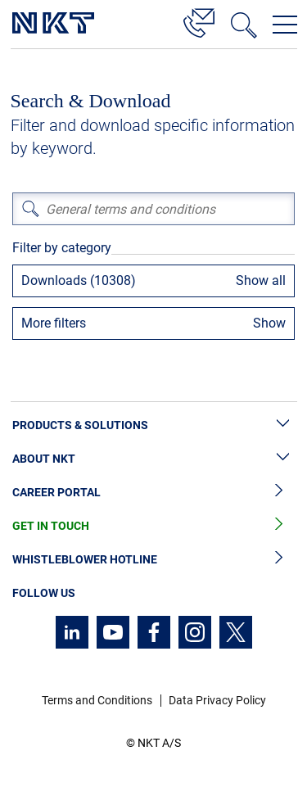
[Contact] (198, 20)
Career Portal (153, 493)
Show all (261, 280)
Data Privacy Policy (217, 700)
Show (269, 323)
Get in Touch (153, 526)
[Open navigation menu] (284, 24)
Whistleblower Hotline (153, 560)
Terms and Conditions (97, 700)
